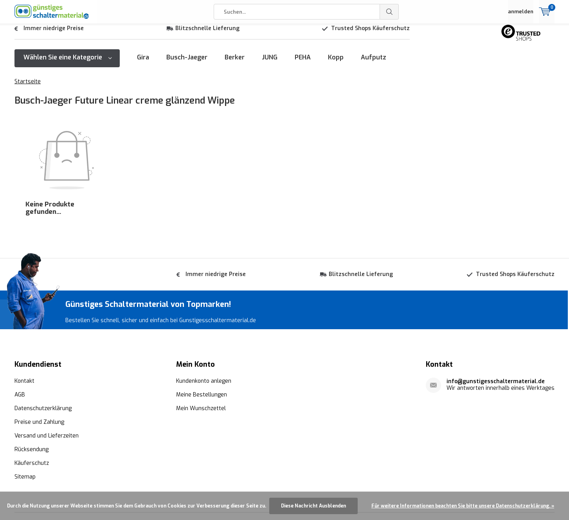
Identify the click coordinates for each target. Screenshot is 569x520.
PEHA (303, 63)
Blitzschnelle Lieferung (207, 34)
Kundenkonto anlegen (203, 334)
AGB (19, 348)
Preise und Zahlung (39, 375)
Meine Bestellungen (201, 348)
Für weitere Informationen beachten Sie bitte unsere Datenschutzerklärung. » (462, 506)
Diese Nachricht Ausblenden (313, 506)
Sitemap (25, 430)
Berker (235, 63)
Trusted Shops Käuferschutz (370, 34)
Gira (143, 63)
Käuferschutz (31, 416)
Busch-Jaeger (186, 63)
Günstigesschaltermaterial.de (135, 486)
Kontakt (24, 334)
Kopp (336, 63)
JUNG (269, 63)
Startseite (27, 87)
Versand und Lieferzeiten (46, 389)
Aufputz (373, 63)
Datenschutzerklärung (43, 362)
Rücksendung (31, 403)
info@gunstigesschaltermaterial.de (496, 335)
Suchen (389, 12)
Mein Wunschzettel (201, 362)
